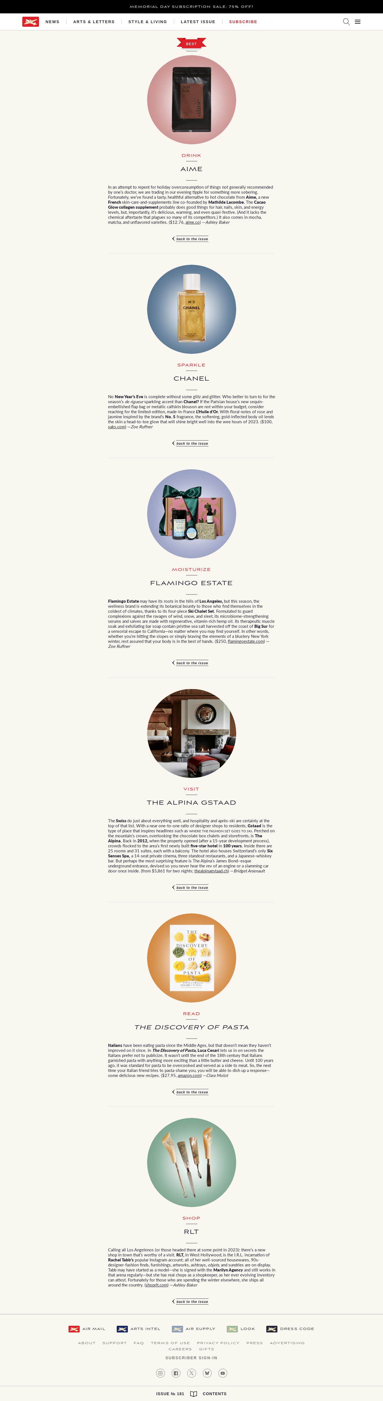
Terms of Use (170, 1343)
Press (255, 1343)
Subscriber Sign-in (191, 1358)
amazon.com (189, 1075)
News (53, 22)
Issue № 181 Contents (191, 1394)
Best (191, 44)
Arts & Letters (94, 22)
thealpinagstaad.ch (211, 871)
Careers (180, 1349)
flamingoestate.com (246, 641)
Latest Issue (198, 22)
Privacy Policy (218, 1343)
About (87, 1343)
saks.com (116, 426)
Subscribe (243, 22)
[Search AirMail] (346, 21)
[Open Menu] (357, 21)
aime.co (193, 222)
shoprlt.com (156, 1285)
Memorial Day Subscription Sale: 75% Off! (191, 7)
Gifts (207, 1349)
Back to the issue (192, 239)
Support (115, 1343)
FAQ (139, 1343)
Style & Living (147, 22)
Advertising (287, 1343)
